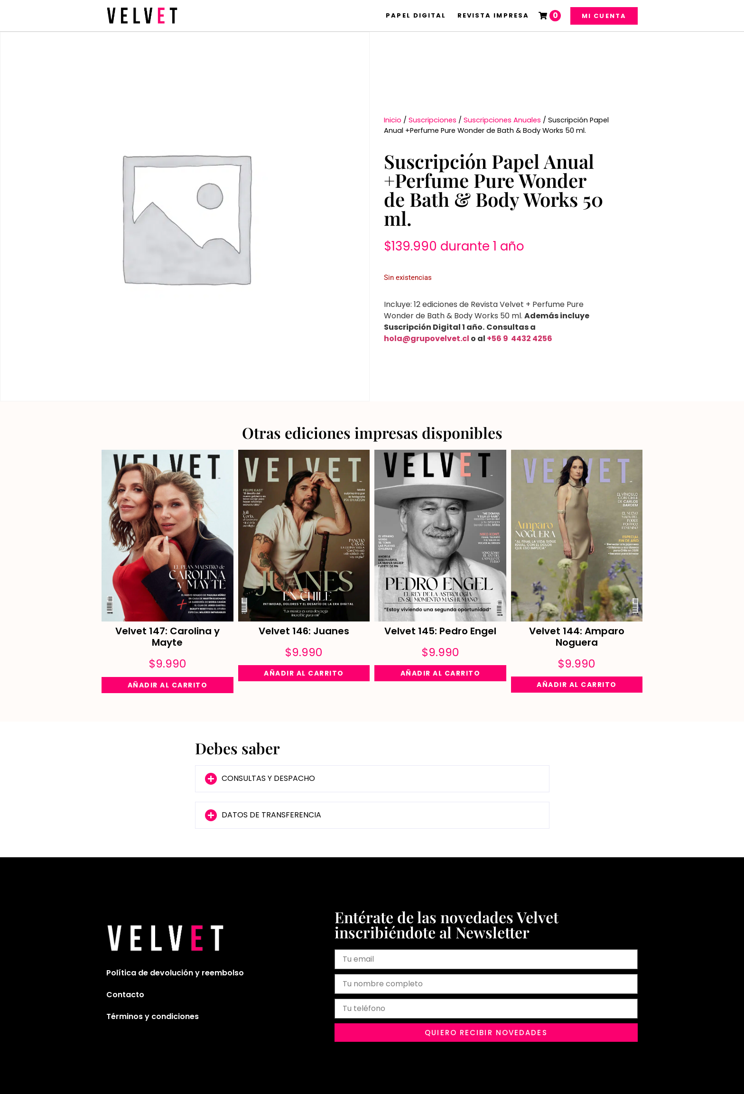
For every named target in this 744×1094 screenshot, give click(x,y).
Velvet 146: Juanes (304, 631)
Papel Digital (416, 15)
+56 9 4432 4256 (519, 338)
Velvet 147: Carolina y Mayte (167, 636)
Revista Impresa (493, 15)
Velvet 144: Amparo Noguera (576, 636)
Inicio (392, 120)
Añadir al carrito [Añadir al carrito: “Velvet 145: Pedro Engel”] (440, 673)
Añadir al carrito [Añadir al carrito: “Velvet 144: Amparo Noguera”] (577, 684)
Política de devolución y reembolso (175, 972)
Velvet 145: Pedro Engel (440, 631)
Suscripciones (432, 120)
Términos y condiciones (152, 1016)
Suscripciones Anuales (502, 120)
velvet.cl (452, 338)
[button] (372, 779)
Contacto (125, 994)
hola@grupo (409, 338)
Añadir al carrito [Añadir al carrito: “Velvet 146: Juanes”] (304, 673)
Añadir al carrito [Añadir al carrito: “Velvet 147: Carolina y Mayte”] (168, 685)
